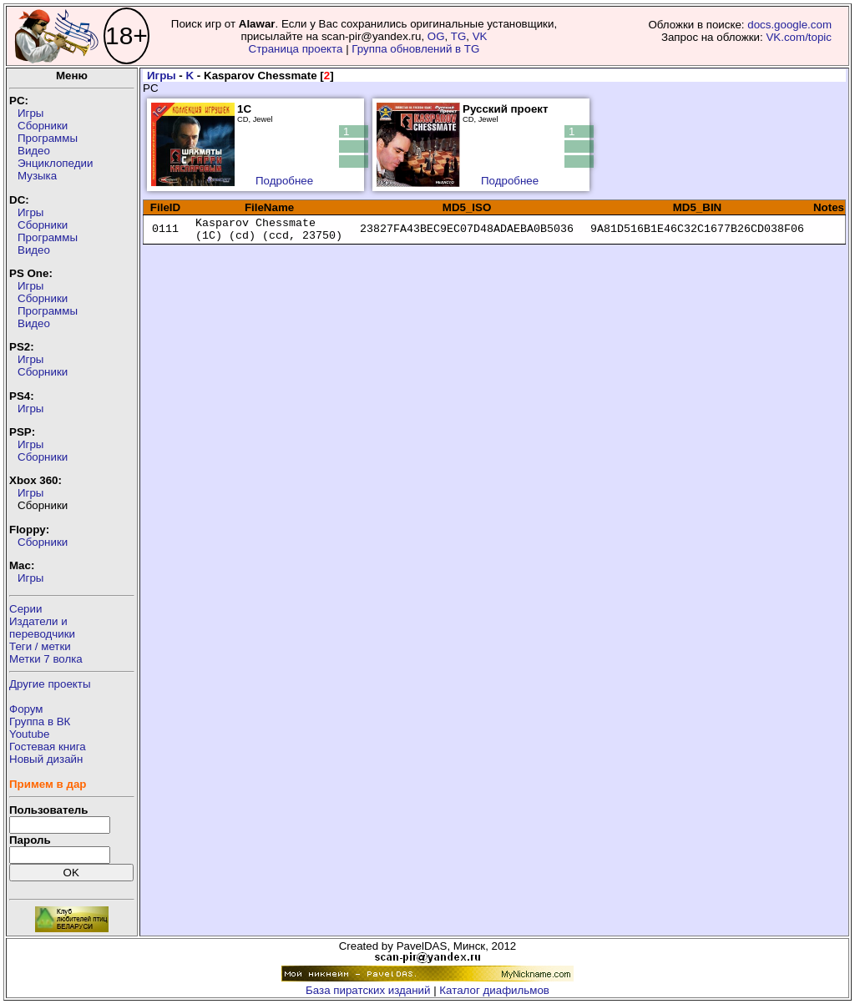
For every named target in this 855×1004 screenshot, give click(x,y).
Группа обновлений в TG (415, 49)
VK (480, 36)
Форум (26, 709)
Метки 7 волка (46, 659)
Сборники (43, 125)
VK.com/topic (799, 37)
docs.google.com (789, 24)
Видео (34, 150)
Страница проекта (296, 49)
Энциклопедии (55, 163)
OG (436, 36)
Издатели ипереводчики (42, 627)
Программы (48, 138)
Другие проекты (50, 684)
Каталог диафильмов (494, 990)
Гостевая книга (47, 746)
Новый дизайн (46, 759)
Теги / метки (40, 646)
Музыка (37, 175)
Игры (30, 113)
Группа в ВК (39, 721)
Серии (25, 609)
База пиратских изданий (368, 990)
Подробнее (284, 180)
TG (459, 36)
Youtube (29, 734)
